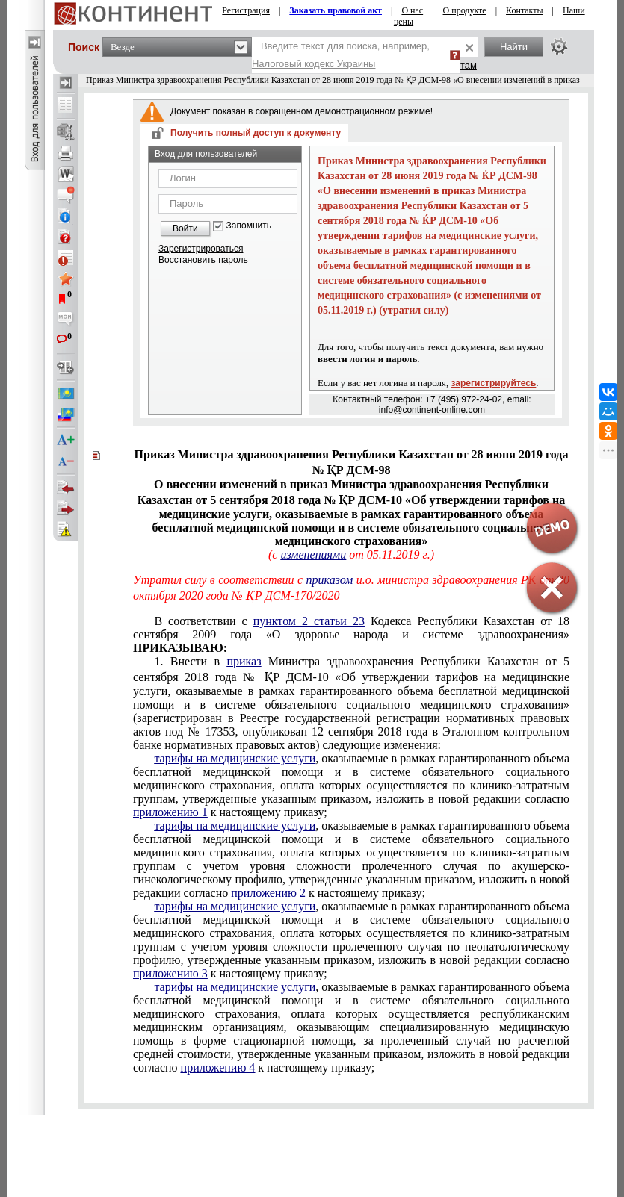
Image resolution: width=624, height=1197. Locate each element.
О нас (412, 10)
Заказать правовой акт (335, 10)
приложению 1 (170, 812)
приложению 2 (268, 892)
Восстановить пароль (203, 260)
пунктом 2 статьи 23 (309, 621)
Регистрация (246, 10)
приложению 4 (218, 1067)
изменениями (313, 554)
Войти (185, 228)
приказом (329, 579)
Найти (514, 46)
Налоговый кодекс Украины (314, 63)
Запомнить (248, 226)
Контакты (524, 10)
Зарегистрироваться (200, 248)
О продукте (464, 10)
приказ (243, 661)
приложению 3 (170, 973)
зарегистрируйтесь (494, 383)
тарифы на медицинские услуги (234, 758)
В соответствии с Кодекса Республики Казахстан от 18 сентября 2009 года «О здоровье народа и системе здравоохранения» (351, 634)
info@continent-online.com (432, 410)
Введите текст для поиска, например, (341, 54)
